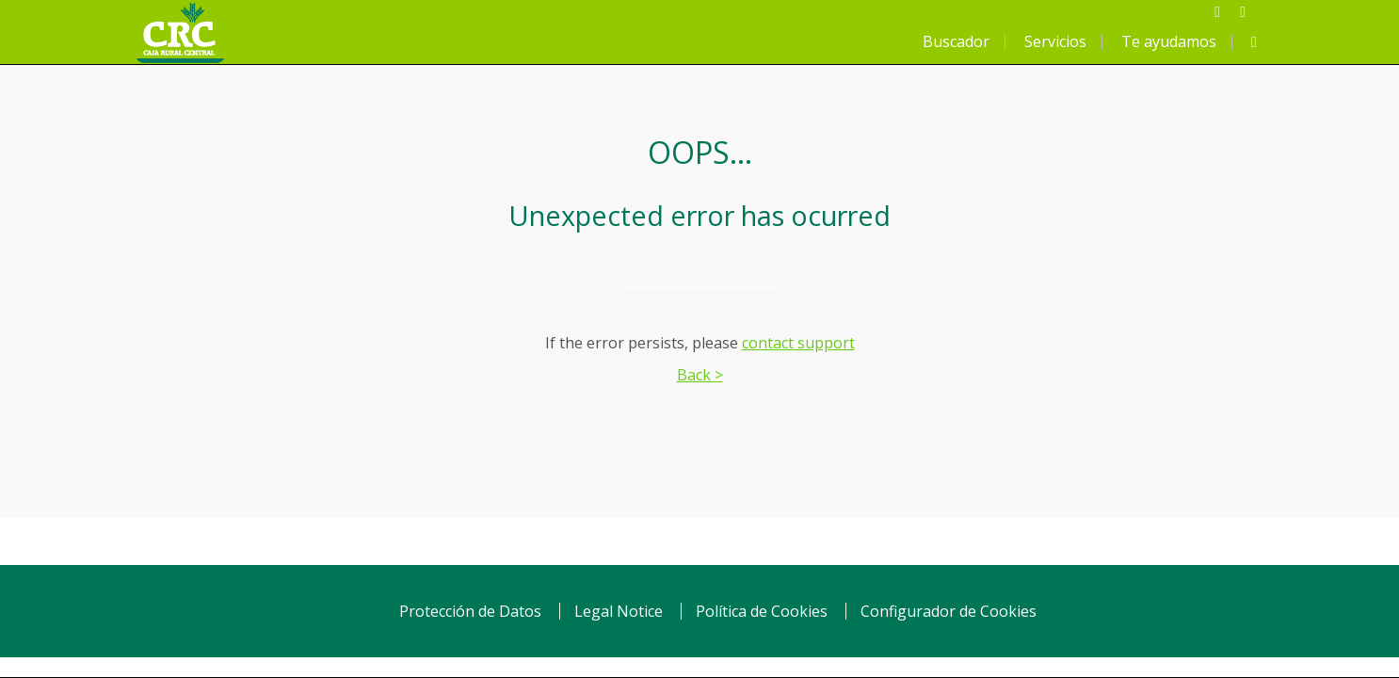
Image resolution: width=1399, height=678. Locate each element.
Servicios (1055, 41)
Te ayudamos (1168, 41)
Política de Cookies (762, 611)
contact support (798, 342)
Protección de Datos (470, 611)
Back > (700, 374)
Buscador (956, 41)
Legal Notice (618, 611)
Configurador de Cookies (948, 611)
